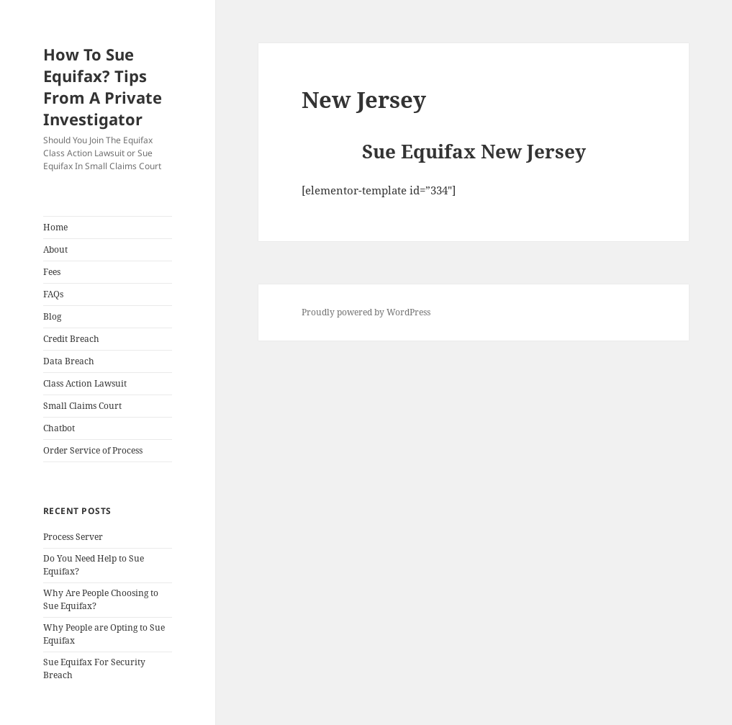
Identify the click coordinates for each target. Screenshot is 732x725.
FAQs (53, 294)
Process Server (73, 537)
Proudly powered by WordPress (366, 312)
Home (55, 227)
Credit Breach (71, 339)
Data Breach (68, 361)
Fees (51, 272)
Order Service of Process (93, 450)
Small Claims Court (82, 406)
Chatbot (59, 428)
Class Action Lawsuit (85, 383)
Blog (52, 316)
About (55, 249)
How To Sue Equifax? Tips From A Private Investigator (102, 86)
